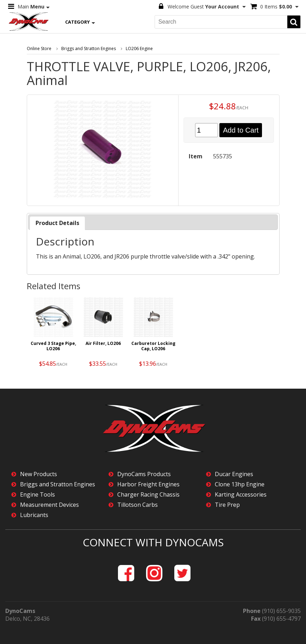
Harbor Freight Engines (148, 484)
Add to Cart (240, 130)
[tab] (57, 223)
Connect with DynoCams (153, 542)
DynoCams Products (144, 474)
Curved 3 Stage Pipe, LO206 (53, 346)
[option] (54, 334)
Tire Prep (227, 505)
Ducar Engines (234, 474)
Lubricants (34, 515)
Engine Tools (37, 494)
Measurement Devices (49, 505)
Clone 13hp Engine (239, 484)
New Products (38, 474)
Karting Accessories (241, 494)
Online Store (39, 48)
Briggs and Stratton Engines (88, 48)
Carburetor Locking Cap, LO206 (153, 346)
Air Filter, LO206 (103, 344)
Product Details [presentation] (57, 223)
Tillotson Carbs (137, 505)
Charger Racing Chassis (148, 494)
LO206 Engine (139, 48)
